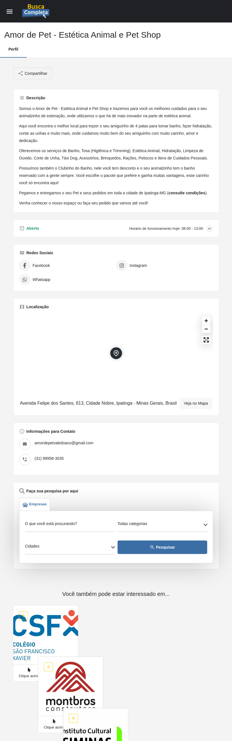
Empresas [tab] (34, 504)
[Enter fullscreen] (206, 340)
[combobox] (162, 525)
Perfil (13, 49)
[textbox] (162, 525)
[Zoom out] (206, 329)
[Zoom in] (206, 321)
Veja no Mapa (196, 403)
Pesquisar (162, 547)
